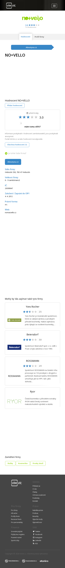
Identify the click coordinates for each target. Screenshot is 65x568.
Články (35, 492)
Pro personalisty (17, 522)
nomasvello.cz (10, 212)
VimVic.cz (23, 554)
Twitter (37, 531)
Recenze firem (16, 519)
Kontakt (35, 501)
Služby (10, 463)
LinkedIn (38, 540)
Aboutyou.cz (13, 162)
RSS (36, 543)
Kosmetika (23, 463)
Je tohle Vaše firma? (17, 153)
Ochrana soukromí (39, 495)
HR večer (14, 513)
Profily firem (15, 516)
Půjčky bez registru (17, 534)
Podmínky (36, 498)
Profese (35, 513)
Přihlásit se (36, 486)
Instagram (38, 537)
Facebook (38, 534)
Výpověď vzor (37, 522)
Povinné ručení (16, 537)
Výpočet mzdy (38, 519)
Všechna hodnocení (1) (17, 144)
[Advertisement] (25, 76)
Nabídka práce (38, 510)
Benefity (35, 516)
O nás (35, 489)
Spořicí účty (15, 540)
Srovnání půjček (16, 531)
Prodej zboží (38, 463)
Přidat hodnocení (14, 105)
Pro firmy (14, 510)
